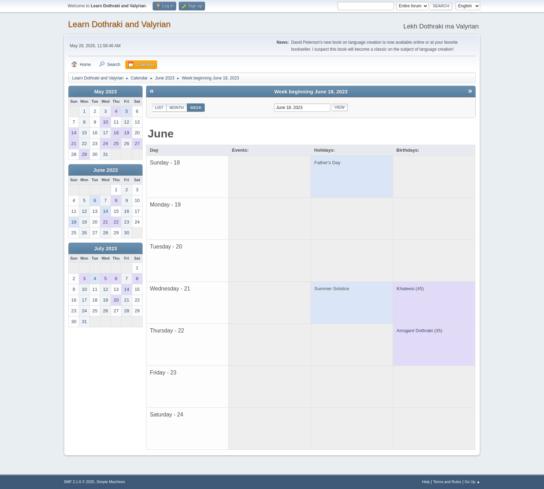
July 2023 (105, 248)
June (161, 133)
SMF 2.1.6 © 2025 (79, 482)
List (159, 108)
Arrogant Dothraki (415, 330)
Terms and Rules (447, 482)
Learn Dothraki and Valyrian (119, 24)
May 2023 (105, 91)
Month (177, 108)
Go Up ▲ (472, 482)
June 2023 (105, 170)
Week (196, 108)
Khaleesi (405, 288)
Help (426, 482)
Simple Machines (110, 482)
